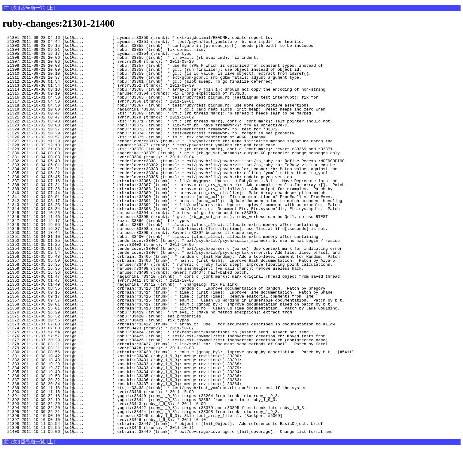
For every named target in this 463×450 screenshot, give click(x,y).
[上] (51, 7)
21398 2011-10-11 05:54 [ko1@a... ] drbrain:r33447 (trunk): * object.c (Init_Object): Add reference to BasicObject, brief (162, 423)
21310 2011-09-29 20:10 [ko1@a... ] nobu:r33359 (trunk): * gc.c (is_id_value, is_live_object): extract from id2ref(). (156, 73)
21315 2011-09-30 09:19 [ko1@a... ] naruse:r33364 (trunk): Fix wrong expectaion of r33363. (124, 93)
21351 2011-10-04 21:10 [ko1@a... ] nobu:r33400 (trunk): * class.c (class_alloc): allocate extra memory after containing (160, 236)
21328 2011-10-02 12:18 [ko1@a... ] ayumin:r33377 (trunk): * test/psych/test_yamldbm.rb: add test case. (139, 145)
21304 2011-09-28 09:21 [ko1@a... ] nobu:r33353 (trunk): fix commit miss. (107, 49)
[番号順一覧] (33, 7)
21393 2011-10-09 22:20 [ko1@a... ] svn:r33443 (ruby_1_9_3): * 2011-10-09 (107, 404)
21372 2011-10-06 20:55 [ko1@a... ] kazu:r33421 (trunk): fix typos (107, 320)
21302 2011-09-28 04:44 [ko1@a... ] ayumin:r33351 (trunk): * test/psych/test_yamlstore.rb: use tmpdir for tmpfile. (153, 41)
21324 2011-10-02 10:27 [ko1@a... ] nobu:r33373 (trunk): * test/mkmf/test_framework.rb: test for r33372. (141, 129)
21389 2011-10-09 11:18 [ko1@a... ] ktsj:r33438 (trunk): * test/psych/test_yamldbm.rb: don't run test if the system (154, 388)
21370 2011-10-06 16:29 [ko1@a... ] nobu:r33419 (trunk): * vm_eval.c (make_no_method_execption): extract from (147, 312)
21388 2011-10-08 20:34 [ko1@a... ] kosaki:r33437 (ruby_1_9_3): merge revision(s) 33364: (122, 384)
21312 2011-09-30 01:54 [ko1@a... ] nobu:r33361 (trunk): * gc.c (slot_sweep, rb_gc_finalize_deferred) (137, 81)
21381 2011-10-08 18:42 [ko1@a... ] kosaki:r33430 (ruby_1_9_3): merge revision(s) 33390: (122, 356)
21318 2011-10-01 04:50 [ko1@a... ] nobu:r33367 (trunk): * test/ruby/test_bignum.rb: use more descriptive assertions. (156, 105)
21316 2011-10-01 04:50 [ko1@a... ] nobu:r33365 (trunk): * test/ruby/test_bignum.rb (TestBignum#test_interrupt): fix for (160, 97)
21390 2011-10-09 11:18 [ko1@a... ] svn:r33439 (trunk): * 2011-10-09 (107, 392)
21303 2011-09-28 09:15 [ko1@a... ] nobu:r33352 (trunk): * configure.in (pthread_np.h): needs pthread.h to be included (157, 45)
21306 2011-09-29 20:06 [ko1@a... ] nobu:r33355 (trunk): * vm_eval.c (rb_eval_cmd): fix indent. (130, 57)
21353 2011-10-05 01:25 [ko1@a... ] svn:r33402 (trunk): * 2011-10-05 (107, 244)
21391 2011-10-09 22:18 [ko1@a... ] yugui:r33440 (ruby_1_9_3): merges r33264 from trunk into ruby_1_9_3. (141, 396)
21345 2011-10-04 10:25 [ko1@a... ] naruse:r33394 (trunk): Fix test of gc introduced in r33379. (130, 213)
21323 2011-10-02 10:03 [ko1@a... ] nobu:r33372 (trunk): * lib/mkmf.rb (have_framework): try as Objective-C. (145, 125)
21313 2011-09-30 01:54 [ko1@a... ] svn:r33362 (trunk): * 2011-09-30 (107, 85)
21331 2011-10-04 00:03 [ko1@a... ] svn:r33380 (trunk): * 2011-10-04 (107, 157)
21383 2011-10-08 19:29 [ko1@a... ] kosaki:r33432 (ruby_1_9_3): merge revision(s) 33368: (122, 364)
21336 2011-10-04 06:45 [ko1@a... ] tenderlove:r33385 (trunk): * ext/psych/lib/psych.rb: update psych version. (148, 177)
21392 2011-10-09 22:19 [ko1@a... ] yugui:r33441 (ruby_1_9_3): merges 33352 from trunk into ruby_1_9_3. (139, 400)
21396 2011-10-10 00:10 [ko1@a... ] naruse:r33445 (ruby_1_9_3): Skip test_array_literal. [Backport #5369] (142, 415)
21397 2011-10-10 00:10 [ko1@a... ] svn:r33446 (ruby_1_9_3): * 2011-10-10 (107, 419)
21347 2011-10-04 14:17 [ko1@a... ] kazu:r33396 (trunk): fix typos (107, 220)
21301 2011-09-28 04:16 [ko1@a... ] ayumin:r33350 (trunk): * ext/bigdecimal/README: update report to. (137, 37)
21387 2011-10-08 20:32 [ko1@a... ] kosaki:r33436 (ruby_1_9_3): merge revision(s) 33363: (122, 380)
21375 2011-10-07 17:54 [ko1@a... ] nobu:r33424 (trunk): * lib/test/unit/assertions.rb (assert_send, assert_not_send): (157, 332)
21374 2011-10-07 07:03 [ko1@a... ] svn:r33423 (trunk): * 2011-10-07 (107, 328)
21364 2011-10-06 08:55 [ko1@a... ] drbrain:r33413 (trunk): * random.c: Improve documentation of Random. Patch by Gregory (163, 288)
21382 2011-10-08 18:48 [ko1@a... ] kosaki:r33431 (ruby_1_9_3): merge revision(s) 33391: (122, 360)
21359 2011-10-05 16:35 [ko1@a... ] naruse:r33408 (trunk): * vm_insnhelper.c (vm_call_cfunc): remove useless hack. (153, 268)
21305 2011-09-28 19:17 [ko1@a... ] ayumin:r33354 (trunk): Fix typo (107, 53)
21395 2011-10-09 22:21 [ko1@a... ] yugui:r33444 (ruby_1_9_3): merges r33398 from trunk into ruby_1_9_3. (141, 411)
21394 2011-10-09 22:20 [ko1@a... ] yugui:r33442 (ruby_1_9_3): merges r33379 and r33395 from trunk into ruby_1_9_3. (154, 408)
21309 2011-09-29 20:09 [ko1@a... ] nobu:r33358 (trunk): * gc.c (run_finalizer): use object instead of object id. (151, 69)
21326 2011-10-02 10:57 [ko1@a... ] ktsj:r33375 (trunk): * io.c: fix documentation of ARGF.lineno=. (135, 137)
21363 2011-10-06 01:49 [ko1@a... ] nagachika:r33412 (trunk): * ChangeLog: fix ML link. (120, 284)
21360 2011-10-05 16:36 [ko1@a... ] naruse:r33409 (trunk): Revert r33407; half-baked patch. (125, 272)
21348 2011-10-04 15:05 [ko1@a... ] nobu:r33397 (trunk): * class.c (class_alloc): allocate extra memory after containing (160, 224)
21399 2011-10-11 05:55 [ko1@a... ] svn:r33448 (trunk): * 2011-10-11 (107, 427)
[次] (15, 7)
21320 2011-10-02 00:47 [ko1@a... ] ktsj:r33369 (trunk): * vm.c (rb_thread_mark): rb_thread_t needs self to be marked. (157, 113)
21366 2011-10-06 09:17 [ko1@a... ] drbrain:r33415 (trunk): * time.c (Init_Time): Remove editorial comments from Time (157, 296)
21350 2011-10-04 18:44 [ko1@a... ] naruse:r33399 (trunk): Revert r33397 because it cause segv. (130, 232)
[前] (6, 7)
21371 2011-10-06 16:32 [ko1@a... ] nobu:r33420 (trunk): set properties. (107, 316)
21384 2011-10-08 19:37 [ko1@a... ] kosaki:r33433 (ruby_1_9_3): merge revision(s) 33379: (122, 368)
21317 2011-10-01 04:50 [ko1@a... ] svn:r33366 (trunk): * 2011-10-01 (107, 101)
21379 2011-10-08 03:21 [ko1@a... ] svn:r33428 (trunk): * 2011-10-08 (107, 348)
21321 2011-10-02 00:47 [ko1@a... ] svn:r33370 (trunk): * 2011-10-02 (107, 117)
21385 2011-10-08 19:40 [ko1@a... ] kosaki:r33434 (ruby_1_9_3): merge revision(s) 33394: (122, 372)
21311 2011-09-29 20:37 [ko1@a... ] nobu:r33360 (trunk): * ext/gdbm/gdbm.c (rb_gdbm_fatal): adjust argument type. (151, 77)
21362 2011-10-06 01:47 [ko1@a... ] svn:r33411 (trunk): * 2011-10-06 (107, 280)
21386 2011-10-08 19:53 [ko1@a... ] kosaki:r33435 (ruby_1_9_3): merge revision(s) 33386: (122, 376)
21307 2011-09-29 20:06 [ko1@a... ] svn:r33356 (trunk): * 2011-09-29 (107, 61)
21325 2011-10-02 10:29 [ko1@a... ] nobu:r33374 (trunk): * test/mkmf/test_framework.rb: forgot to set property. (149, 133)
